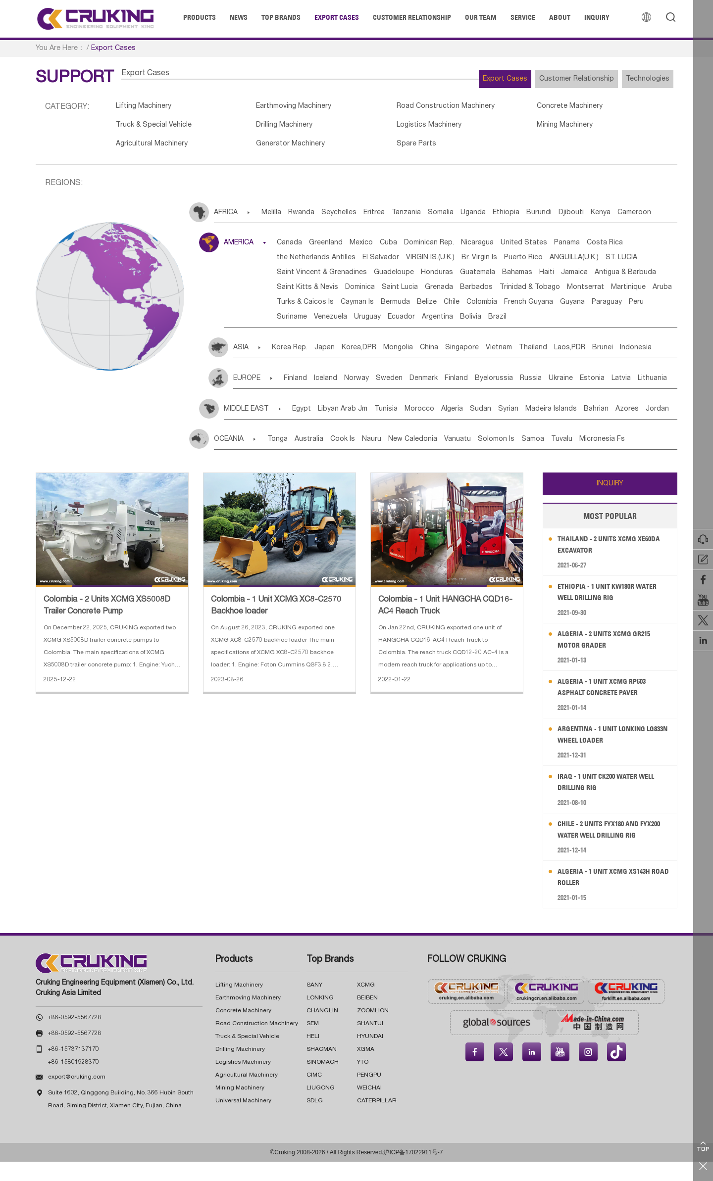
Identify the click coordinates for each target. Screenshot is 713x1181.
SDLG (314, 1120)
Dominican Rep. (465, 247)
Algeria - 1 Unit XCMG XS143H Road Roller (610, 896)
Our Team (481, 17)
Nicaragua (520, 247)
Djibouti (643, 217)
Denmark (459, 397)
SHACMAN (321, 1069)
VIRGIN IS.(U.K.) (501, 262)
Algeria (491, 428)
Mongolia (423, 367)
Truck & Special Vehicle (157, 128)
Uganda (522, 217)
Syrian (562, 428)
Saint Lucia (611, 291)
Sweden (417, 397)
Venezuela (343, 336)
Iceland (339, 397)
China (462, 367)
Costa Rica (301, 262)
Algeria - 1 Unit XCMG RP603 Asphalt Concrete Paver (608, 706)
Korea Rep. (292, 367)
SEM (312, 1043)
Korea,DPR (376, 367)
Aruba (557, 306)
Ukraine (626, 397)
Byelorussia (544, 397)
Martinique (516, 306)
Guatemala (615, 277)
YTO (362, 1082)
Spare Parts (384, 148)
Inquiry (597, 17)
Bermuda (344, 321)
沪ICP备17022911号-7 (413, 1171)
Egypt (310, 428)
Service (522, 17)
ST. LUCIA (362, 277)
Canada (295, 247)
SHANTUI (370, 1043)
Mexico (382, 247)
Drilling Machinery (269, 128)
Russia (589, 397)
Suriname (298, 336)
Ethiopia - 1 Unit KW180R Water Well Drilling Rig (614, 611)
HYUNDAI (370, 1056)
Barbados (341, 306)
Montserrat (465, 306)
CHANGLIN (322, 1030)
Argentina (473, 336)
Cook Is (363, 458)
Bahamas (298, 291)
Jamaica (369, 291)
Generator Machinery (276, 148)
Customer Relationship (412, 17)
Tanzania (441, 217)
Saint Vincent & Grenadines (437, 277)
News (239, 17)
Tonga (283, 458)
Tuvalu (626, 458)
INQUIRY (610, 503)
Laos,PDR (632, 367)
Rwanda (314, 217)
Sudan (526, 428)
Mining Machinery (516, 128)
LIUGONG (320, 1107)
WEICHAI (369, 1107)
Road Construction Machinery (415, 107)
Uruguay (388, 336)
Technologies (640, 79)
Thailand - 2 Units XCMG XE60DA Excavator (602, 563)
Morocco (450, 428)
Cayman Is (299, 321)
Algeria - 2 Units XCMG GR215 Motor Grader (610, 658)
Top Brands (281, 17)
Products (199, 17)
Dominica (564, 291)
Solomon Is (546, 458)
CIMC (314, 1094)
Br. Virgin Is (558, 262)
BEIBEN (367, 1017)
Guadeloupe (517, 277)
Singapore (502, 367)
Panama (625, 247)
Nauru (399, 458)
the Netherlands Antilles (372, 262)
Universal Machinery (243, 1120)
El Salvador (444, 262)
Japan (335, 367)
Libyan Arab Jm (359, 428)
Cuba (416, 247)
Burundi (603, 217)
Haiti (334, 291)
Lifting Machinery (146, 107)
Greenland (339, 247)
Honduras (567, 277)
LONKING (320, 1017)
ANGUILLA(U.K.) (307, 277)
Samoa (590, 458)
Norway (377, 397)
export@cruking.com (76, 1096)
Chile (416, 321)
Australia (321, 458)
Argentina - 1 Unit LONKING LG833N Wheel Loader (608, 753)
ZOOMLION (373, 1030)
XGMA (365, 1069)
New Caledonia (447, 458)
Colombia (453, 321)
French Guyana (507, 321)
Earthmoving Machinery (280, 107)
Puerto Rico (609, 262)
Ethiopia (563, 217)
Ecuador (429, 336)
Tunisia (409, 428)
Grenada (297, 306)
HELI (312, 1056)
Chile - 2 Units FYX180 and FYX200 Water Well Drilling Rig (615, 848)
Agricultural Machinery (154, 148)
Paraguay (601, 321)
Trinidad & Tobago (402, 306)
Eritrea (401, 217)
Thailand (588, 367)
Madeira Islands (612, 428)
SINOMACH (322, 1082)
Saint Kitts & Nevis (504, 291)
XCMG (366, 1004)
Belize (384, 321)
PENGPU (369, 1094)
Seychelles (358, 217)
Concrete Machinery (522, 107)
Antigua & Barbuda (428, 291)
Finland (301, 397)
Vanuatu (500, 458)
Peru (637, 321)
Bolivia (513, 336)
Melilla (276, 217)
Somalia (483, 217)
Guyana (559, 321)
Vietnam (546, 367)
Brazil (548, 336)
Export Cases (336, 17)
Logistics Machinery (398, 128)
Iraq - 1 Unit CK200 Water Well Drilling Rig (613, 801)
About (559, 17)
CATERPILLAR (377, 1120)
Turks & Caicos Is (609, 306)
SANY (314, 1004)
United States (574, 247)
